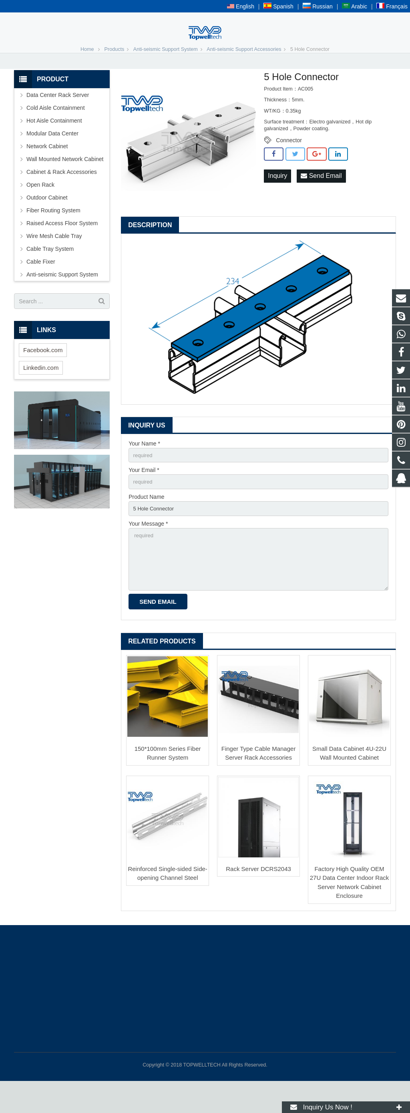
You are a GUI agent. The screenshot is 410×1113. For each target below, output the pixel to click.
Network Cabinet (47, 170)
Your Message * (148, 551)
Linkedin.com (40, 392)
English (240, 6)
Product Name (146, 523)
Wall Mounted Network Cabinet (64, 183)
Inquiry (277, 200)
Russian (317, 6)
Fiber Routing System (53, 235)
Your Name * (144, 468)
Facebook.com (42, 374)
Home (87, 74)
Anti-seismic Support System (165, 74)
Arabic (354, 6)
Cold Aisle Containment (55, 132)
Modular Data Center (52, 158)
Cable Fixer (40, 286)
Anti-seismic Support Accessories (244, 74)
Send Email (321, 200)
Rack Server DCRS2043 (258, 900)
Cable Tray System (50, 273)
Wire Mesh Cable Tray (54, 260)
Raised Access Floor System (62, 247)
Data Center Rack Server (57, 119)
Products (115, 74)
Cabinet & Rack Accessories (61, 196)
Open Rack (40, 209)
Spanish (278, 6)
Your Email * (144, 495)
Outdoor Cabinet (47, 222)
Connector (289, 164)
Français (392, 6)
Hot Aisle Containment (54, 145)
